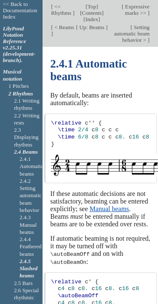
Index (92, 19)
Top (92, 6)
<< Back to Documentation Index (20, 10)
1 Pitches (18, 86)
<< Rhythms (61, 9)
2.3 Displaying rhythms (26, 137)
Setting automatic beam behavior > (132, 33)
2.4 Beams (26, 152)
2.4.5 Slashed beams (28, 268)
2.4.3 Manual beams (28, 224)
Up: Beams (92, 27)
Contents (92, 13)
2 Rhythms (20, 93)
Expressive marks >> (136, 9)
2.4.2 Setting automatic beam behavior (30, 195)
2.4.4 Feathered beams (30, 246)
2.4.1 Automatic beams (31, 166)
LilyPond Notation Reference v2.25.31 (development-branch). (19, 44)
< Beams (63, 27)
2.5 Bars (23, 283)
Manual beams (109, 208)
